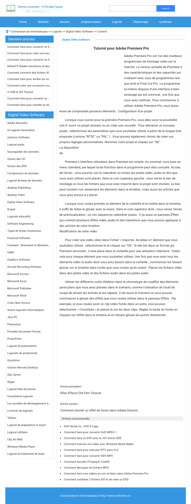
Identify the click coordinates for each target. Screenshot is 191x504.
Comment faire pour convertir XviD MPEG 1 (91, 432)
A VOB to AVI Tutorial (20, 92)
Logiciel (117, 21)
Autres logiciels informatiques (25, 310)
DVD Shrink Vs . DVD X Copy (81, 426)
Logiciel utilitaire (17, 432)
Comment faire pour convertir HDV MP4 (88, 456)
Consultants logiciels (20, 396)
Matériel (43, 21)
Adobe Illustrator (17, 123)
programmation (91, 21)
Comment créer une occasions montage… (29, 85)
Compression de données (23, 173)
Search (165, 8)
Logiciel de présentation (22, 346)
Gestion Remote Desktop (22, 367)
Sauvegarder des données (23, 151)
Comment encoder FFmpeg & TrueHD (87, 461)
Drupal (11, 209)
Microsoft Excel (17, 281)
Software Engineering (20, 223)
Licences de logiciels (20, 410)
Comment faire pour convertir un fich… (29, 47)
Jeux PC (12, 317)
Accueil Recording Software (24, 267)
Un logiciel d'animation (21, 130)
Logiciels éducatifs (18, 216)
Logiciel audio (15, 144)
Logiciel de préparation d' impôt (26, 425)
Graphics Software (18, 259)
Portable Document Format (24, 331)
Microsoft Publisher (19, 288)
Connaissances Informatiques (29, 31)
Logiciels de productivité (22, 353)
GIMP (10, 252)
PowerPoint (14, 338)
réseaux (64, 21)
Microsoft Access (18, 274)
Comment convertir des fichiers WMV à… (29, 72)
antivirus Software (18, 137)
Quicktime (13, 360)
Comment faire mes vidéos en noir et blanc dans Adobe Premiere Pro (106, 473)
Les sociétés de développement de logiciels (29, 403)
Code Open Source (18, 302)
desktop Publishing (19, 187)
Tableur (12, 418)
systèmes (165, 21)
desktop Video (16, 195)
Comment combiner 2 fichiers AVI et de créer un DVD (96, 479)
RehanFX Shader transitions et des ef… (29, 66)
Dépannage (140, 21)
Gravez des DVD (17, 166)
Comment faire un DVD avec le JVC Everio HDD (93, 438)
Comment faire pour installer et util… (29, 105)
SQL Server (14, 374)
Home (23, 21)
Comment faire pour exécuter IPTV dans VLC (91, 450)
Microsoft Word (16, 295)
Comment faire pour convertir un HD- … (29, 98)
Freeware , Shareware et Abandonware (29, 245)
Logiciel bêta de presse (21, 389)
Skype (11, 382)
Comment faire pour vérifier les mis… (29, 79)
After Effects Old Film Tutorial (81, 393)
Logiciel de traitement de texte (25, 453)
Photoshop (14, 324)
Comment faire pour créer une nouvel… (29, 53)
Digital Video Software (79, 31)
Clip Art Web (15, 439)
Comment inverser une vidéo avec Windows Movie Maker (99, 444)
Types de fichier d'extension (24, 231)
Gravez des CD (16, 159)
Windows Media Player (21, 446)
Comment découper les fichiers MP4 (86, 467)
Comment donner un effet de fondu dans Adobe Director (99, 410)
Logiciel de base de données (24, 180)
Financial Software (18, 238)
